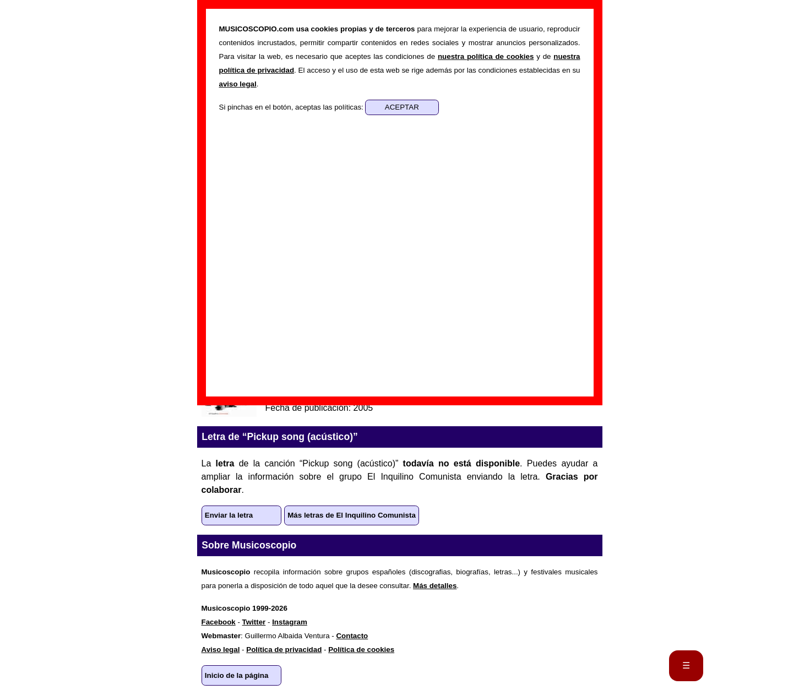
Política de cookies (361, 649)
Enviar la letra (229, 515)
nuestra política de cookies (486, 56)
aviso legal (238, 84)
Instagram (289, 622)
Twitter (254, 622)
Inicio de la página (237, 675)
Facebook (219, 622)
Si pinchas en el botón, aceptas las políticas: (292, 107)
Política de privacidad (284, 649)
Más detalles (434, 586)
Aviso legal (221, 649)
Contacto (352, 636)
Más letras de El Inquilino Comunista (351, 515)
